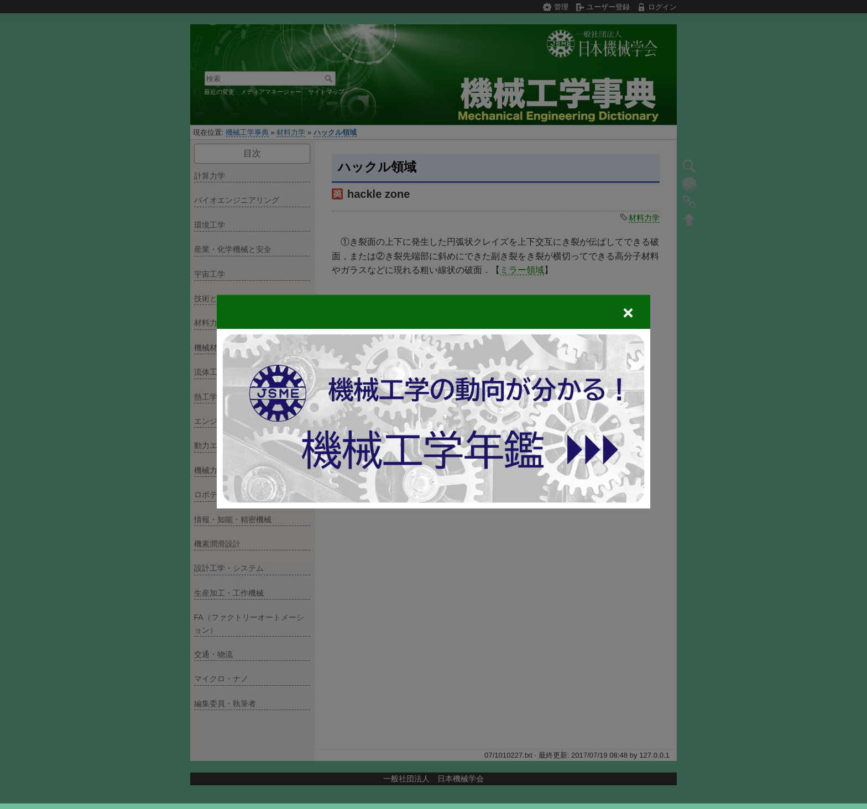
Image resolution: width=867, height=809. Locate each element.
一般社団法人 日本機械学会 (433, 778)
